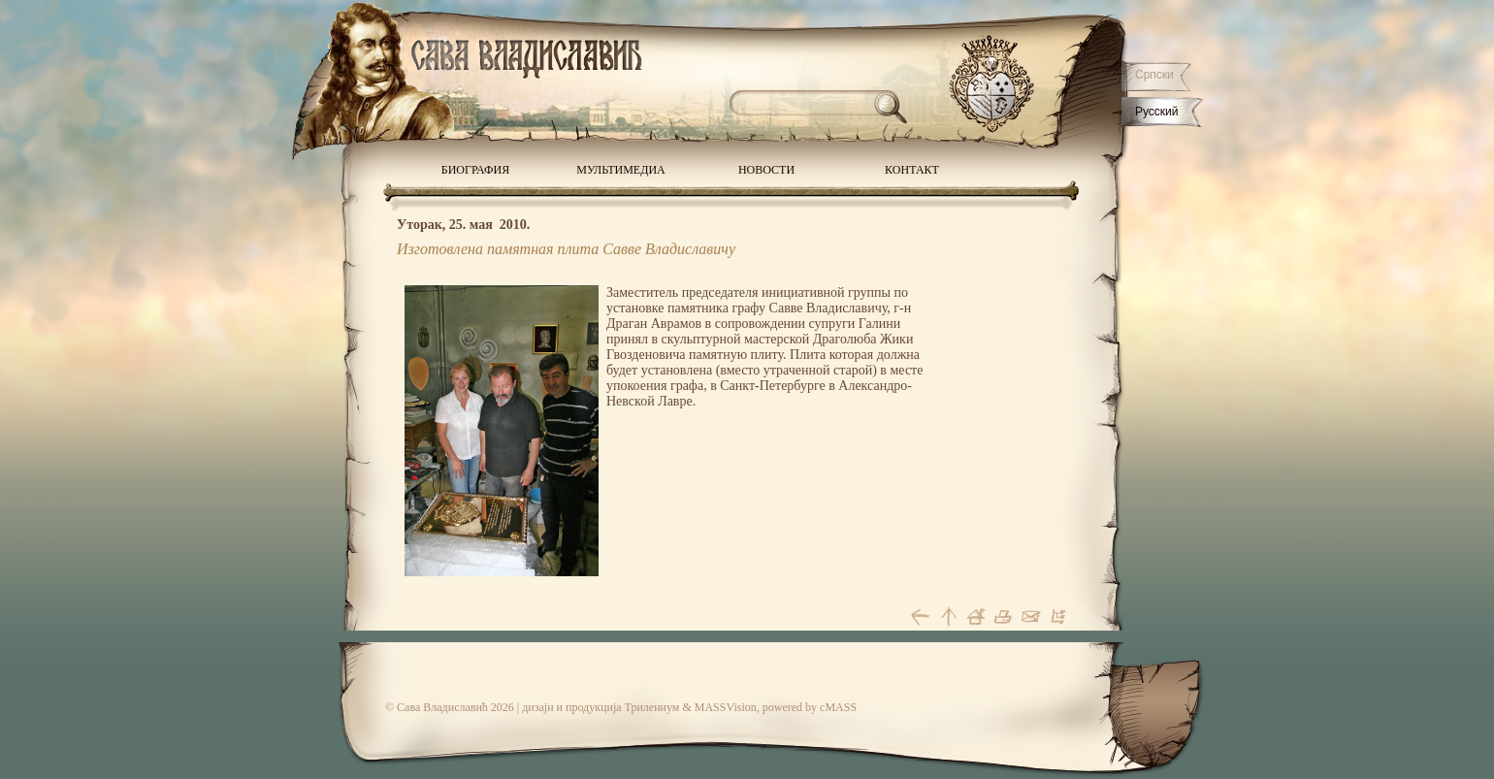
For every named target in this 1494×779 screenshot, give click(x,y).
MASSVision (726, 707)
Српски (1154, 74)
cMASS (838, 707)
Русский (1157, 111)
